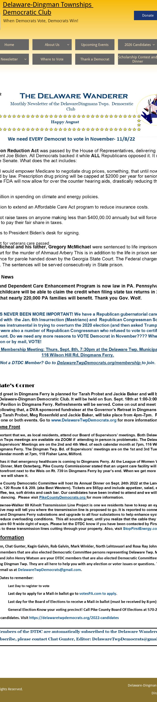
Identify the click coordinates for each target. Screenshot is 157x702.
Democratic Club (27, 12)
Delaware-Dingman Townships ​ (48, 4)
